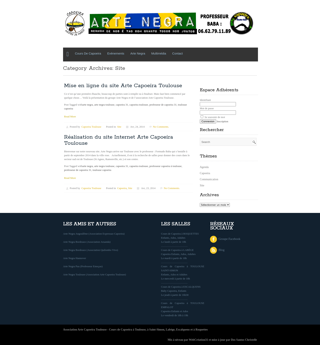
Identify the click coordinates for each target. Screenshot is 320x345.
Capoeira (122, 188)
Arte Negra (137, 53)
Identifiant (205, 99)
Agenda (204, 167)
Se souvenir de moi (213, 117)
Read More (70, 116)
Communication (209, 179)
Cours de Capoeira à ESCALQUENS (181, 286)
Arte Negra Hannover (74, 258)
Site (119, 126)
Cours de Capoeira (88, 53)
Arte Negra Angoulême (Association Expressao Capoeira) (93, 233)
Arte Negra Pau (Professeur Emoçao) (82, 266)
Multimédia (158, 53)
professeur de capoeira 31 (163, 104)
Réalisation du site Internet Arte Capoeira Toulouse (118, 140)
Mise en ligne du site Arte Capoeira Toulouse (123, 85)
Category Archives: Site (94, 68)
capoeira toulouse (138, 104)
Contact (177, 53)
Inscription (222, 121)
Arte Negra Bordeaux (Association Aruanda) (86, 241)
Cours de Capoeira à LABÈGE (177, 250)
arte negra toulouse (104, 104)
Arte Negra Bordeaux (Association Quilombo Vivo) (90, 250)
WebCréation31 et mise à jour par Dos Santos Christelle (223, 339)
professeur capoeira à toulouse (165, 166)
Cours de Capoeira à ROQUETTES (180, 233)
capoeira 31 (122, 104)
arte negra (87, 104)
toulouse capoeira (102, 169)
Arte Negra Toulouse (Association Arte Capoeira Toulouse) (94, 274)
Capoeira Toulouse (91, 126)
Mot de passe (207, 108)
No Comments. (161, 126)
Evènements (115, 53)
